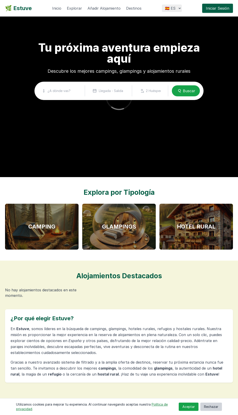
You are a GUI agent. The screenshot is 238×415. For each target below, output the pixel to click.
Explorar (74, 8)
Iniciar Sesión (217, 8)
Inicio (56, 8)
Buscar (185, 91)
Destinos (134, 8)
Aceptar (188, 407)
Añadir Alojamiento (104, 8)
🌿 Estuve (18, 8)
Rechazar (211, 407)
